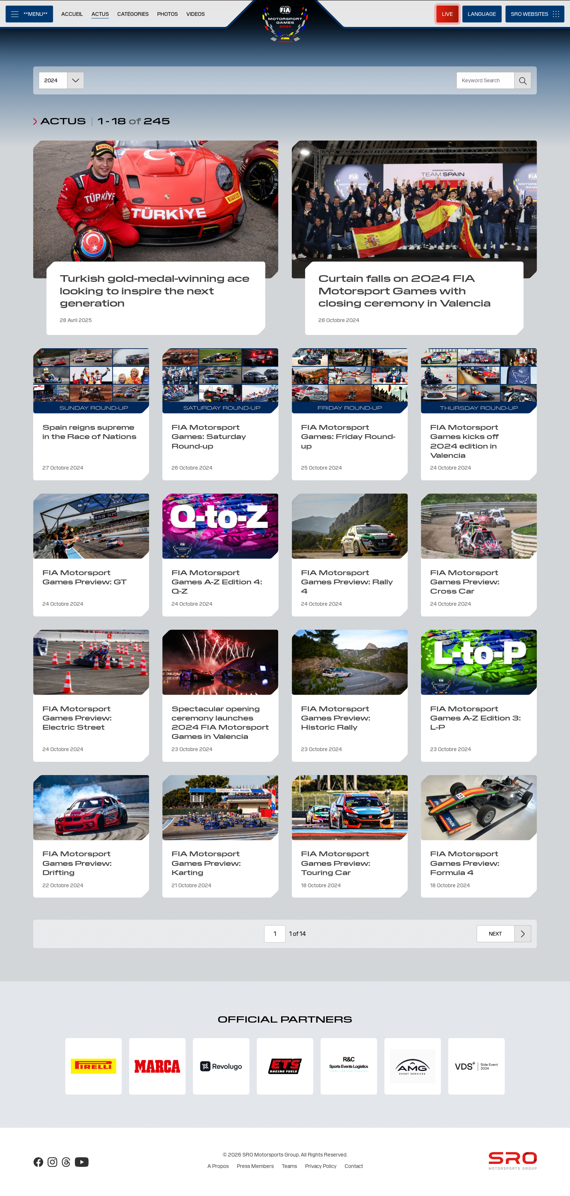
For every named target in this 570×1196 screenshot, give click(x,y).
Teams (289, 1166)
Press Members (255, 1166)
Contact (354, 1166)
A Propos (218, 1166)
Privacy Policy (320, 1166)
